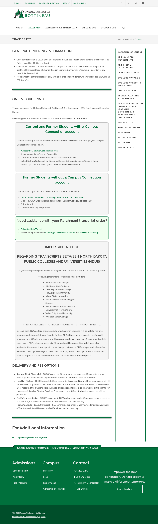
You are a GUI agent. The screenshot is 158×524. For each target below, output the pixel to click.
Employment (49, 482)
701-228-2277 (81, 470)
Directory (48, 470)
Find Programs (20, 482)
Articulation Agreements (127, 58)
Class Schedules (128, 73)
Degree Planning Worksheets (129, 97)
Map (45, 476)
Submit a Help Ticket (31, 229)
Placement (125, 133)
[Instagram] (135, 3)
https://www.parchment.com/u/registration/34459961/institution (53, 197)
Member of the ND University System (28, 516)
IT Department (81, 488)
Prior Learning (128, 138)
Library (66, 3)
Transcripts (126, 148)
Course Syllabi (128, 91)
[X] (128, 3)
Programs (124, 143)
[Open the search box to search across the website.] (123, 27)
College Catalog (129, 78)
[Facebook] (121, 3)
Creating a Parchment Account (60, 232)
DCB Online (30, 3)
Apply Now (18, 476)
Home (119, 39)
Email (17, 3)
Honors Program (129, 127)
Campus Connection (49, 3)
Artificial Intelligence (126, 66)
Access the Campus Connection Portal (39, 150)
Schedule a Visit (20, 470)
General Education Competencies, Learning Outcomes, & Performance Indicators (130, 111)
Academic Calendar (130, 52)
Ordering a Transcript (88, 232)
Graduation (125, 122)
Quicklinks (79, 3)
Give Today (124, 489)
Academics (129, 39)
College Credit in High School (129, 84)
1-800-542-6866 (82, 476)
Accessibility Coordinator (86, 482)
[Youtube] (143, 3)
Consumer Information (54, 488)
